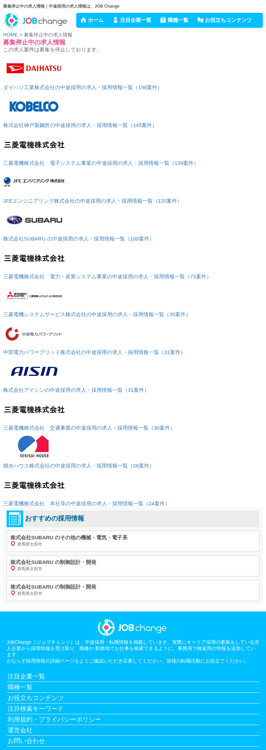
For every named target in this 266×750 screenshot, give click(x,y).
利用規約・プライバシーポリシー (54, 719)
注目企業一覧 (135, 20)
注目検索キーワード (36, 708)
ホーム (96, 20)
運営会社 (20, 730)
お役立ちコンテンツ (228, 20)
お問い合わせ (26, 741)
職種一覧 (178, 20)
